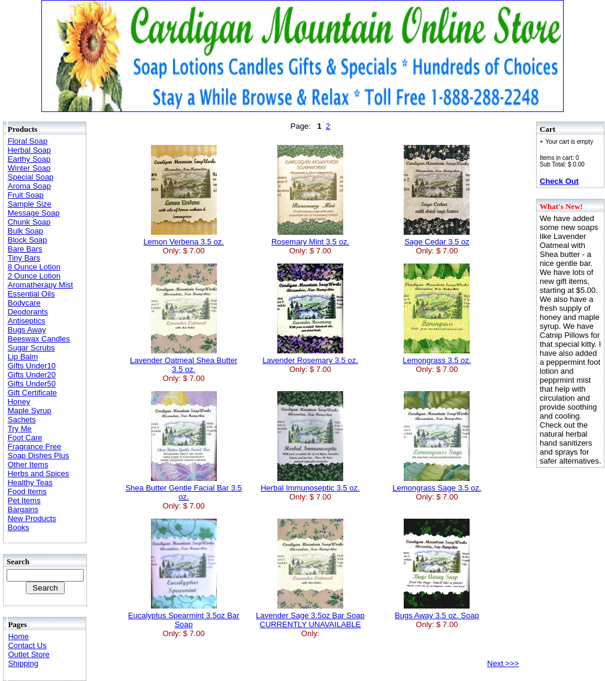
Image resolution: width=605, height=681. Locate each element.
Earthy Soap (29, 159)
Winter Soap (29, 168)
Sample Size (30, 203)
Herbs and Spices (38, 473)
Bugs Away (27, 329)
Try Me (20, 428)
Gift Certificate (32, 392)
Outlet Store (28, 654)
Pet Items (24, 500)
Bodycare (24, 302)
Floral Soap (27, 141)
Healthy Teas (30, 482)
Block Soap (27, 239)
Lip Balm (23, 356)
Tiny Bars (24, 257)
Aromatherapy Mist (40, 284)
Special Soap (31, 176)
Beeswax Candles (39, 338)
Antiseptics (27, 320)
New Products (32, 518)
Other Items (28, 464)
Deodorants (28, 311)
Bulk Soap (25, 230)
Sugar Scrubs (31, 347)
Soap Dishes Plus (38, 455)
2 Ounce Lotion (34, 275)
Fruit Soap (26, 194)
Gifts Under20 (32, 374)
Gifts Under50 (32, 383)
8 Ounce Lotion (34, 266)
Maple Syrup (30, 410)
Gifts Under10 (32, 365)
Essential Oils (31, 293)
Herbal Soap (29, 150)
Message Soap (34, 212)
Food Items (27, 491)
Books (18, 527)
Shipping (23, 663)
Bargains (23, 509)
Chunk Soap (29, 221)
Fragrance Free (35, 446)
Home (18, 636)
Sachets (22, 419)
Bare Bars (25, 248)
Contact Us (27, 645)
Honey (19, 401)
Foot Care (25, 437)
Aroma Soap (29, 185)
